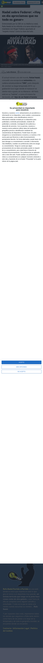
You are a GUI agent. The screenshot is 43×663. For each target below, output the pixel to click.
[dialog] (21, 331)
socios (17, 113)
